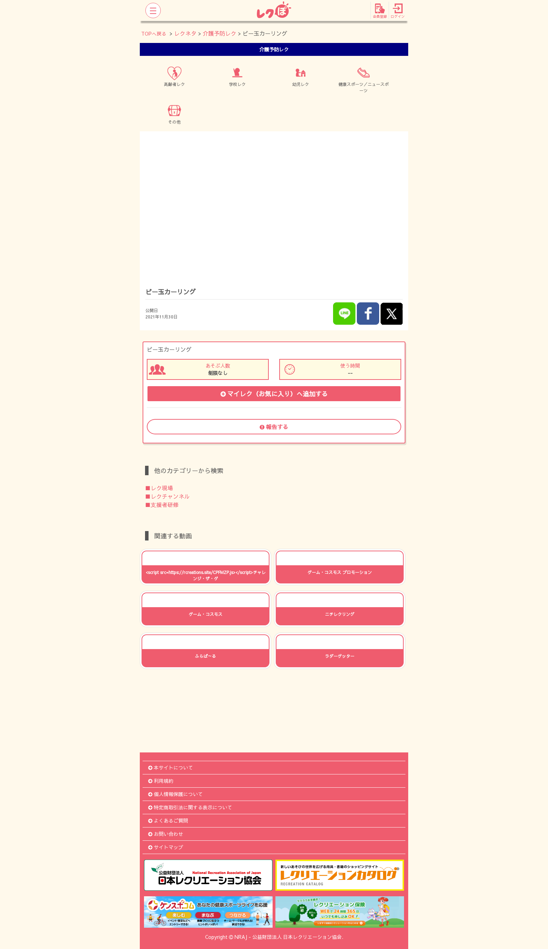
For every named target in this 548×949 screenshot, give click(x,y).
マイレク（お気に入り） (274, 393)
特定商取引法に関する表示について (190, 807)
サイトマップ (165, 847)
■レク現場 (159, 488)
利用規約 (160, 780)
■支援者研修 (162, 504)
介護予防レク (219, 33)
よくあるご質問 (168, 820)
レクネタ (185, 33)
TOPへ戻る (153, 33)
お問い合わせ (165, 833)
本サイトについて (170, 767)
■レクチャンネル (167, 496)
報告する (274, 427)
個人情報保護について (175, 793)
